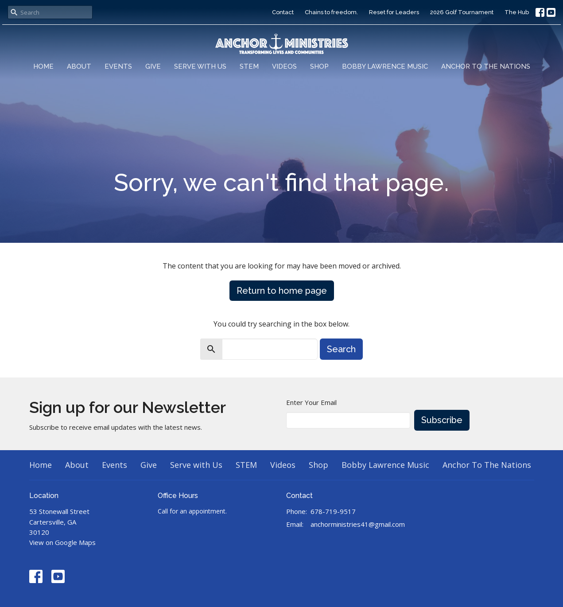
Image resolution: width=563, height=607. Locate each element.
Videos (284, 66)
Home (43, 66)
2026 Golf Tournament (461, 12)
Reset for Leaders (394, 12)
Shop (319, 66)
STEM (249, 66)
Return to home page (282, 290)
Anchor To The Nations (485, 66)
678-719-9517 (333, 511)
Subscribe (441, 420)
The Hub (517, 12)
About (79, 66)
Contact (283, 12)
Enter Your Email (311, 402)
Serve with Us (200, 66)
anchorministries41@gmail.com (358, 524)
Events (118, 66)
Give (153, 66)
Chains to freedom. (331, 12)
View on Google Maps (62, 542)
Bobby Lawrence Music (385, 66)
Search (341, 349)
